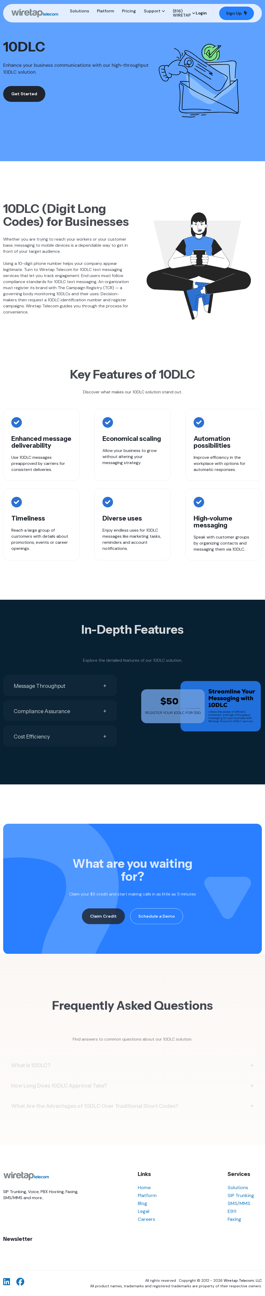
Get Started (24, 94)
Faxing (234, 1219)
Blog (142, 1203)
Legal (143, 1211)
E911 (232, 1211)
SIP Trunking (241, 1195)
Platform (147, 1195)
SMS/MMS (239, 1203)
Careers (146, 1219)
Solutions (238, 1187)
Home (144, 1187)
